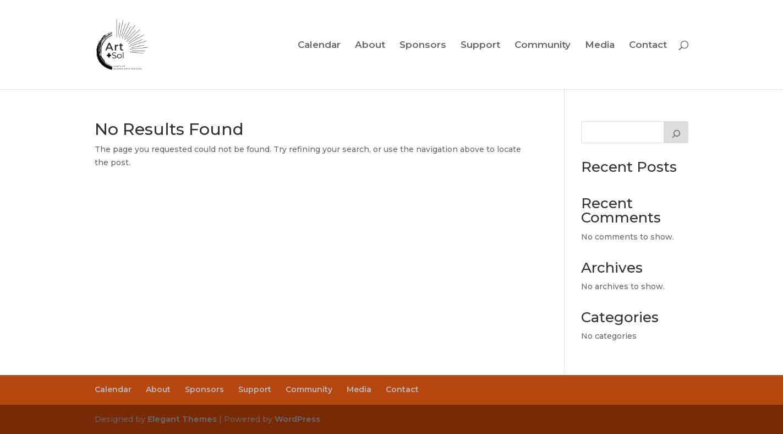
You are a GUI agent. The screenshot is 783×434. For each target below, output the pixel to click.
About (370, 45)
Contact (648, 45)
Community (542, 45)
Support (480, 45)
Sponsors (422, 45)
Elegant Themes (182, 419)
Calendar (319, 45)
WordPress (297, 419)
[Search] (676, 132)
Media (600, 45)
